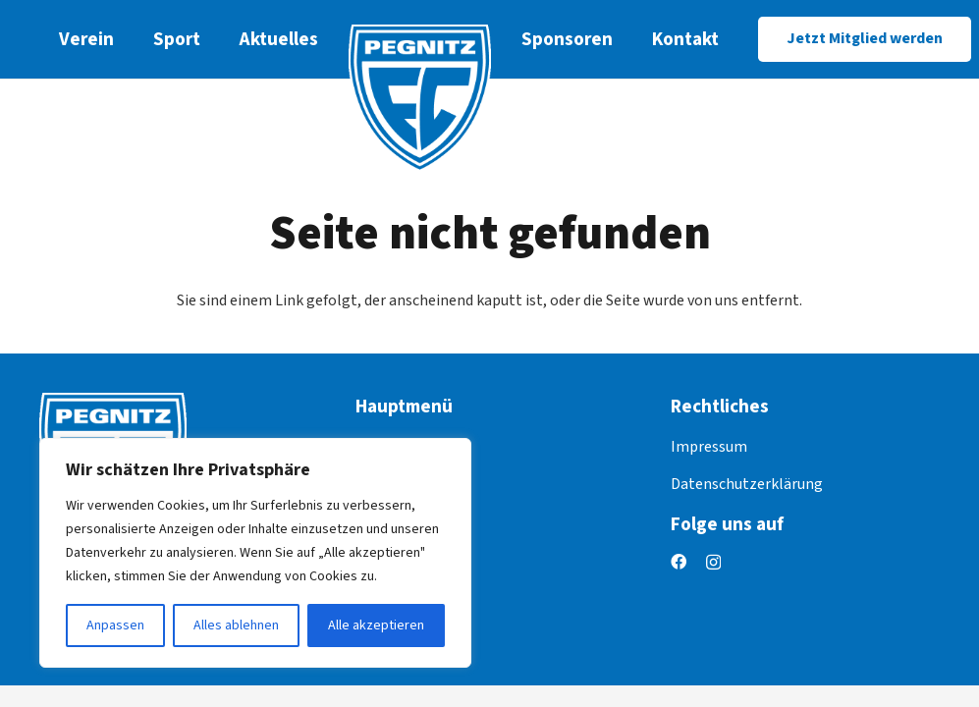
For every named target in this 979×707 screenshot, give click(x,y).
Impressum (709, 447)
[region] (255, 553)
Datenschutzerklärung (747, 484)
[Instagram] (713, 562)
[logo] (420, 98)
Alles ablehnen (236, 625)
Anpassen (115, 625)
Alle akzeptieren (376, 625)
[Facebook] (678, 562)
